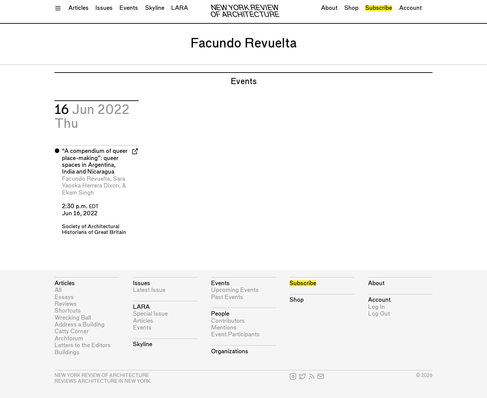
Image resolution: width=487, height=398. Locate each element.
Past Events (227, 297)
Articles (78, 8)
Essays (64, 297)
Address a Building (79, 324)
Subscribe (378, 8)
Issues (104, 8)
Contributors (228, 321)
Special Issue (150, 314)
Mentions (223, 328)
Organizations (229, 351)
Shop (351, 8)
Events (128, 8)
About (329, 8)
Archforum (68, 338)
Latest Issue (149, 290)
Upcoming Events (235, 290)
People (220, 314)
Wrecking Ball (72, 318)
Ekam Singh (78, 193)
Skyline (154, 8)
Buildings (66, 352)
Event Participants (235, 334)
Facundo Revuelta (86, 179)
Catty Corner (71, 331)
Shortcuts (67, 311)
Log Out (379, 314)
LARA (179, 8)
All (58, 290)
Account (410, 8)
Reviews (65, 304)
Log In (376, 307)
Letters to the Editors (82, 345)
